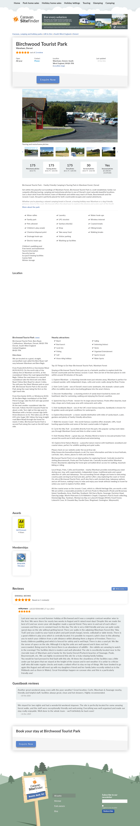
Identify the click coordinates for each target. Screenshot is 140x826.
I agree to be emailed (109, 807)
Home (17, 3)
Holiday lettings (72, 3)
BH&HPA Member (21, 564)
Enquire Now (26, 743)
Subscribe (108, 811)
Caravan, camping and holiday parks (27, 34)
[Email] (114, 801)
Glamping (98, 3)
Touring (86, 3)
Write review (119, 588)
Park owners (59, 805)
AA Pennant (21, 530)
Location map (58, 66)
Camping (110, 3)
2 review (39, 52)
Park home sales (31, 3)
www (37, 337)
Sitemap (57, 800)
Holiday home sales (51, 3)
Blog (56, 810)
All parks (57, 795)
